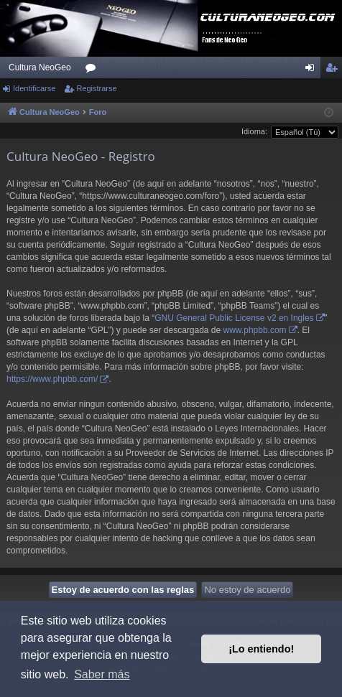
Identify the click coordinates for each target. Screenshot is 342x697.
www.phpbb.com (255, 330)
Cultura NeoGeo (40, 67)
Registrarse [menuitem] (334, 70)
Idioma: (254, 131)
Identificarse (34, 88)
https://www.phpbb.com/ (52, 379)
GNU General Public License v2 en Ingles (233, 318)
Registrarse (96, 88)
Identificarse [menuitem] (312, 70)
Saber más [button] (101, 674)
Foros (93, 70)
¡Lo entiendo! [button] (261, 649)
